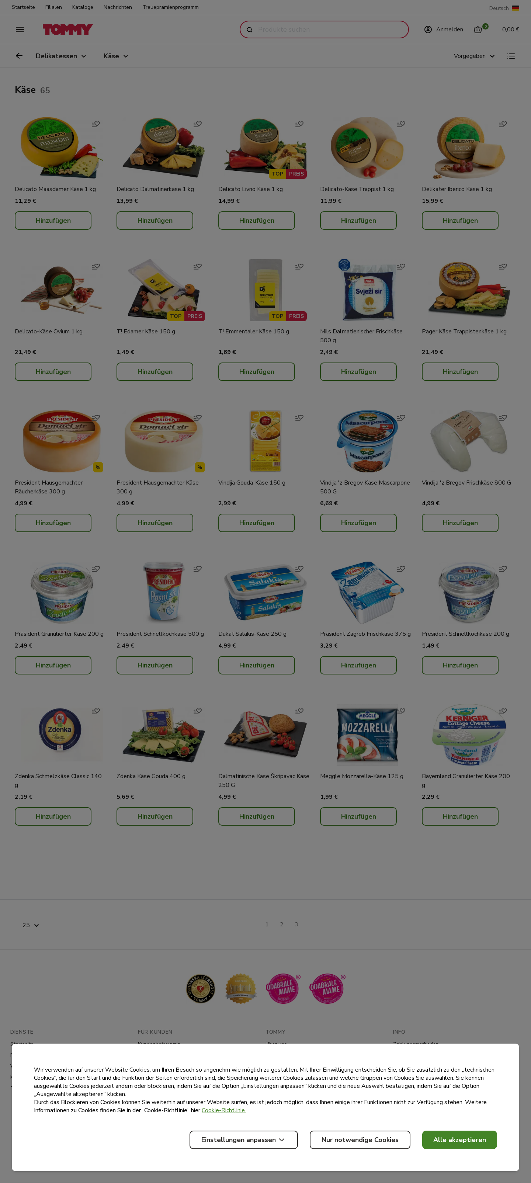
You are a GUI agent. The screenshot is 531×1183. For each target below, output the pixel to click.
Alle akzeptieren (459, 1139)
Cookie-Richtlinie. (224, 1110)
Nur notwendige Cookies (360, 1139)
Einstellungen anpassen (243, 1139)
